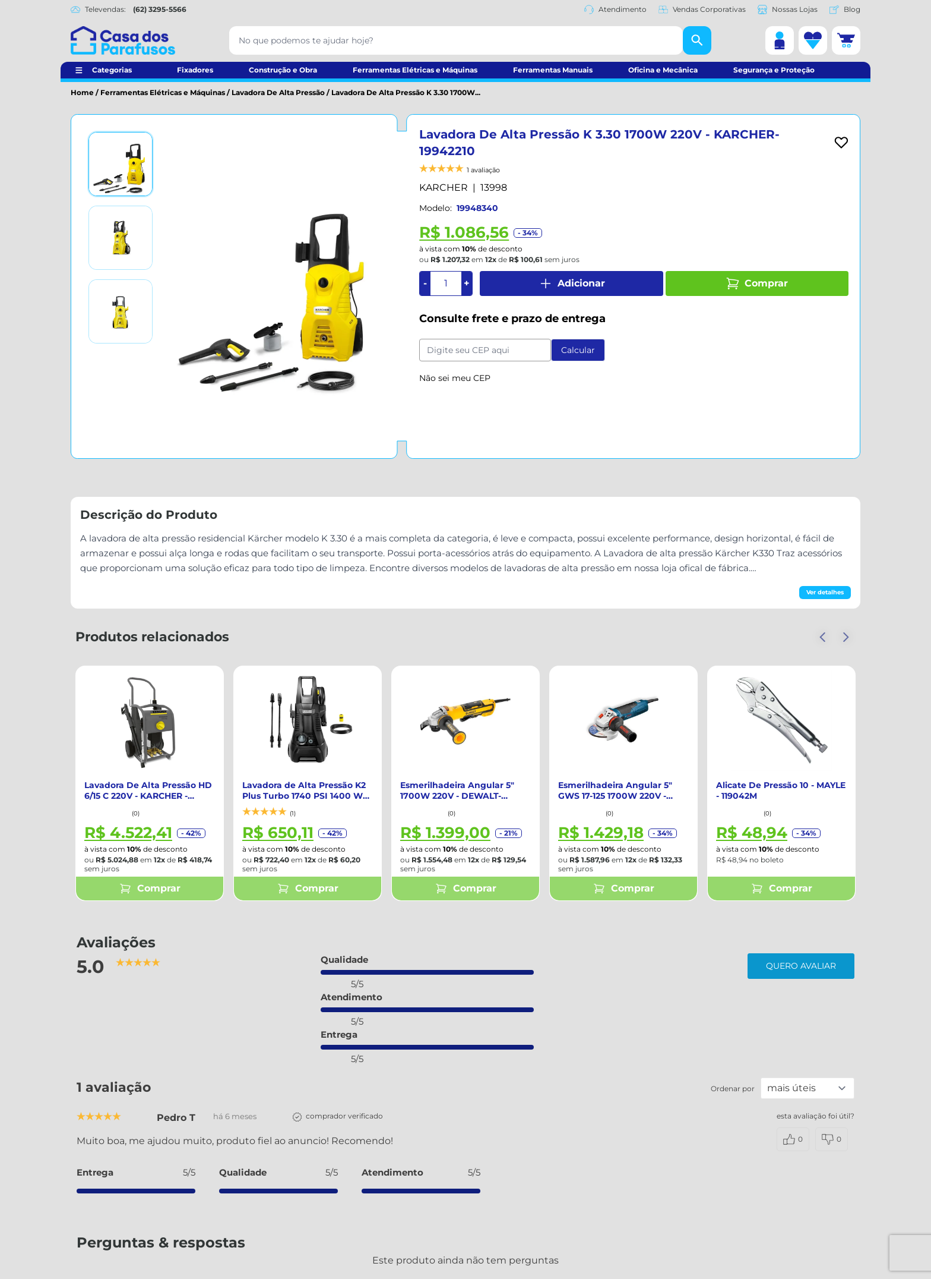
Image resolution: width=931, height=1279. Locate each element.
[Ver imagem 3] (120, 311)
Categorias (112, 69)
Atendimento (615, 9)
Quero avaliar (801, 965)
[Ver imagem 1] (120, 164)
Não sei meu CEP (454, 378)
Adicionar (572, 283)
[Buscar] (697, 40)
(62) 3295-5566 (159, 9)
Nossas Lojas (788, 9)
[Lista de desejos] (813, 40)
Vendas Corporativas (702, 9)
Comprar (757, 283)
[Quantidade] (445, 283)
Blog (844, 9)
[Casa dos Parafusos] (123, 40)
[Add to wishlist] (841, 143)
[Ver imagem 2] (120, 238)
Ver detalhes (825, 592)
